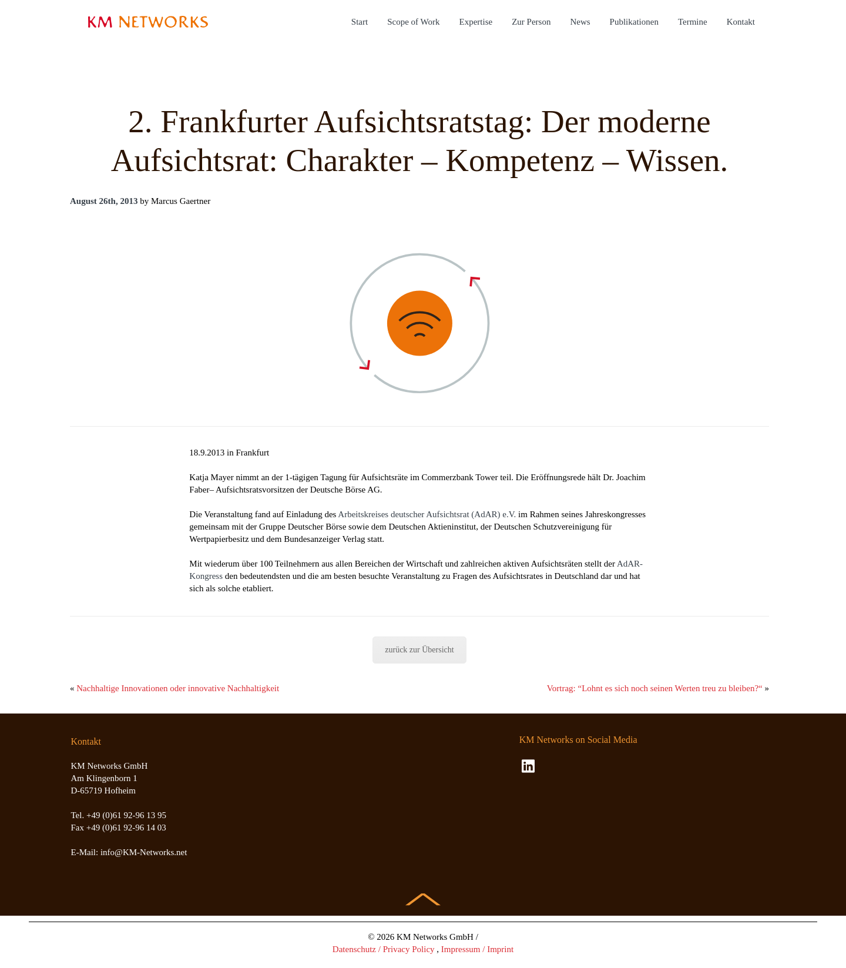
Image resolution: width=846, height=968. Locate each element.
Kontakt (741, 21)
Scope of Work (413, 21)
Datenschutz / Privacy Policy (384, 949)
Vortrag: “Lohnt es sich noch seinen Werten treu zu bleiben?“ (655, 688)
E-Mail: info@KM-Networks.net (129, 852)
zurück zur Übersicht (419, 649)
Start (359, 21)
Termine (692, 21)
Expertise (476, 21)
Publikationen (634, 21)
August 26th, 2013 (103, 201)
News (580, 21)
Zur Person (531, 21)
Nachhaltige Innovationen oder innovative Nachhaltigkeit (177, 688)
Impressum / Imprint (477, 949)
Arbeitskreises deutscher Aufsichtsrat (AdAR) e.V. (427, 514)
